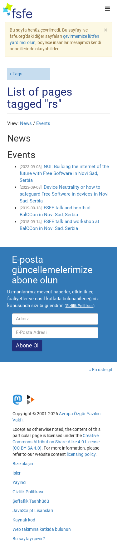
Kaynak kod (23, 519)
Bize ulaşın (22, 463)
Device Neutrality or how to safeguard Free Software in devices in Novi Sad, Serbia (64, 194)
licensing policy (81, 454)
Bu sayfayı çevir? (28, 538)
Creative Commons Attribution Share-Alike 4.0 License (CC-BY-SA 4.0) (56, 442)
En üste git (102, 369)
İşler (16, 473)
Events (43, 123)
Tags (17, 74)
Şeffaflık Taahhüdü (30, 501)
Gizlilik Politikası (27, 491)
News (26, 123)
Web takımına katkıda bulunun (41, 529)
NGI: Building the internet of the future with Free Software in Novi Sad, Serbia (64, 173)
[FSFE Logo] (17, 11)
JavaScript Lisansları (32, 510)
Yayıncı (19, 482)
